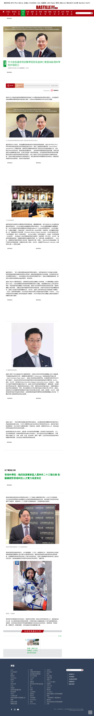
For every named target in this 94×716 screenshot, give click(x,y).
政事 (19, 13)
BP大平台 (14, 3)
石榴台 (26, 3)
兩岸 (59, 13)
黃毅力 (49, 680)
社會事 (23, 13)
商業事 (40, 13)
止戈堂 (32, 678)
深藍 (12, 674)
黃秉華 (49, 684)
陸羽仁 (12, 680)
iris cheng (33, 703)
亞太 (39, 3)
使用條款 (71, 676)
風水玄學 (13, 684)
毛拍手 (49, 670)
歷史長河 (70, 3)
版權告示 (71, 674)
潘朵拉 (32, 693)
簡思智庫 (13, 692)
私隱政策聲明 (73, 679)
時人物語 (49, 676)
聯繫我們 (71, 681)
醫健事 (49, 13)
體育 (57, 3)
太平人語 (49, 686)
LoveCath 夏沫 (51, 682)
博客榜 (67, 13)
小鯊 (31, 680)
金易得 (49, 688)
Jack (31, 688)
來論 (31, 701)
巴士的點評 (14, 672)
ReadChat (33, 699)
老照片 (32, 695)
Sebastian (13, 678)
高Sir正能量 (33, 676)
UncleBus (49, 692)
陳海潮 (49, 699)
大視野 (54, 13)
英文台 (20, 3)
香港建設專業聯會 (35, 674)
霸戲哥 (32, 682)
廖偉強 (49, 689)
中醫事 (45, 13)
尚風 (31, 689)
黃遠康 (12, 688)
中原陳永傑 (14, 695)
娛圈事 (43, 3)
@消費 (62, 13)
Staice (12, 693)
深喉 (31, 670)
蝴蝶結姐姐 (14, 703)
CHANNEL (33, 3)
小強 (12, 682)
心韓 (48, 3)
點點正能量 (14, 701)
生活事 (75, 3)
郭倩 (48, 674)
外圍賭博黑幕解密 (35, 672)
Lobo (12, 686)
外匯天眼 (49, 678)
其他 (71, 13)
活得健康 (32, 697)
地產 (36, 13)
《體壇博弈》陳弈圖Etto (54, 697)
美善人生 (63, 3)
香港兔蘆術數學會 (16, 689)
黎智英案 (14, 13)
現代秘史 (49, 672)
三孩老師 (32, 692)
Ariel (12, 670)
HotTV (88, 3)
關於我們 (71, 684)
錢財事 (32, 13)
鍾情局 (12, 676)
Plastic (52, 3)
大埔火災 (8, 13)
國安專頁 (7, 3)
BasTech (82, 3)
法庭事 (27, 13)
